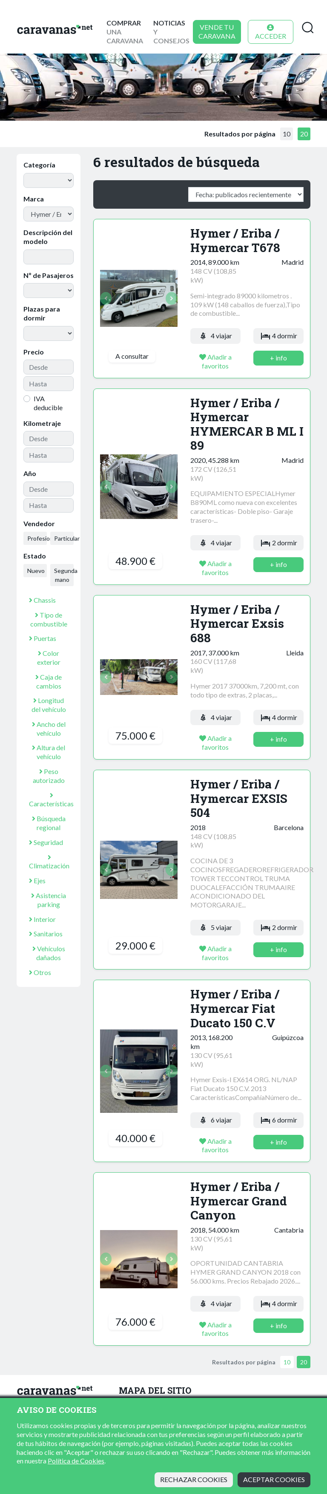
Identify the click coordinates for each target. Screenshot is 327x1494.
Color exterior (48, 657)
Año (29, 473)
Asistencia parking (48, 899)
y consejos (171, 32)
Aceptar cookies (274, 1479)
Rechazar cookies (193, 1479)
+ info (278, 358)
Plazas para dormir (41, 313)
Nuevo (36, 570)
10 (286, 134)
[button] (106, 298)
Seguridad (46, 842)
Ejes (37, 880)
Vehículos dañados (48, 952)
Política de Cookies (76, 1461)
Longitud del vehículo (49, 704)
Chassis (42, 600)
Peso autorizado (49, 775)
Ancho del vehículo (49, 728)
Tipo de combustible (48, 619)
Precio (33, 352)
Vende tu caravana (216, 31)
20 (304, 134)
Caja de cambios (48, 681)
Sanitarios (46, 934)
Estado (34, 556)
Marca (33, 199)
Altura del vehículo (48, 751)
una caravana (124, 32)
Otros (40, 972)
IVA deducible (48, 402)
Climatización (49, 862)
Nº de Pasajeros (48, 275)
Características (51, 800)
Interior (42, 919)
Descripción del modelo (47, 236)
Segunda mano (64, 575)
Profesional (37, 538)
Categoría (39, 165)
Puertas (42, 638)
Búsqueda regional (49, 822)
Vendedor (39, 523)
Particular (64, 538)
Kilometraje (42, 423)
